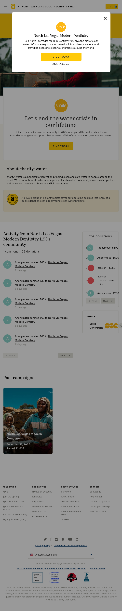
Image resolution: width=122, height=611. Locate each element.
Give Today (61, 57)
